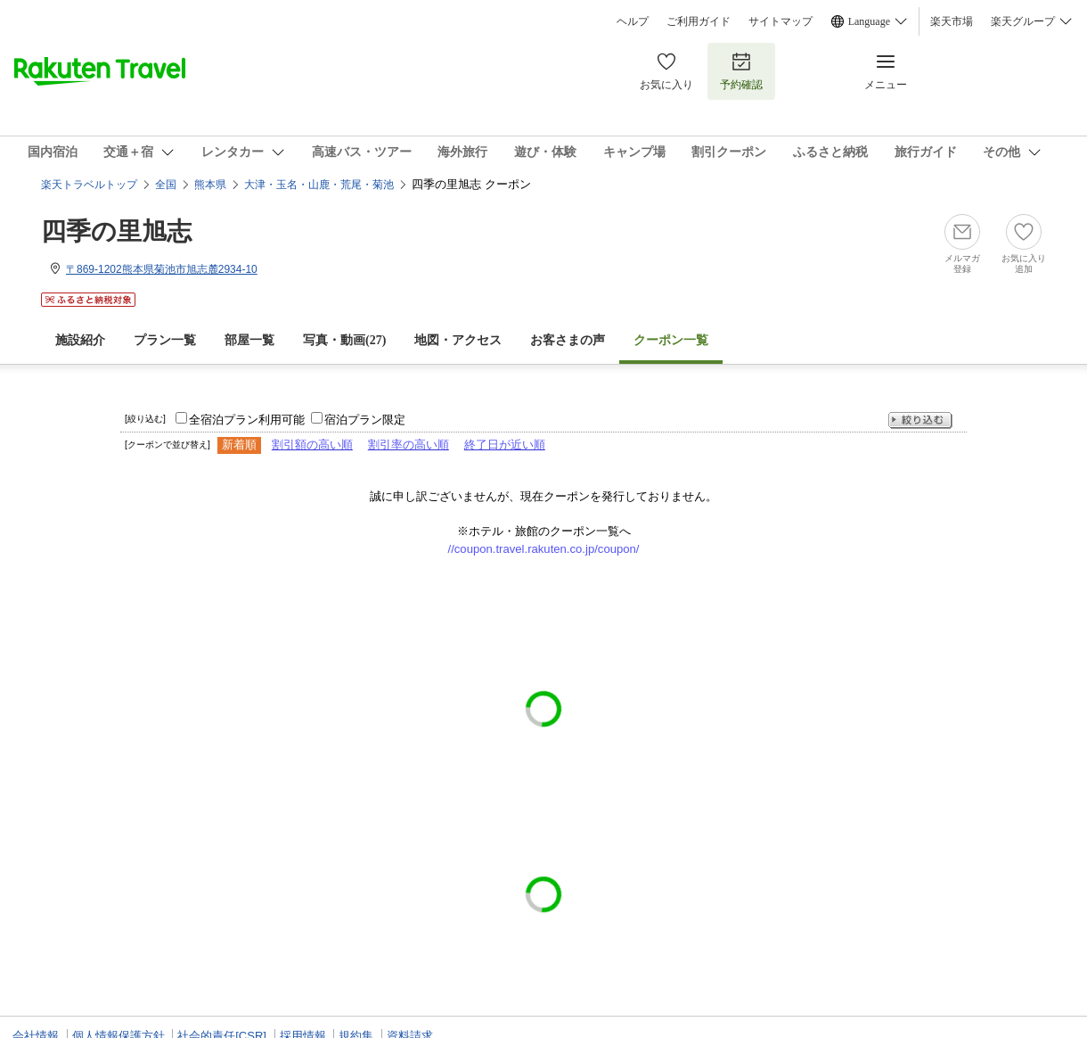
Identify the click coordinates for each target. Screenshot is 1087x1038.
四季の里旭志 (116, 231)
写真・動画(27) (344, 340)
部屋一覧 (249, 340)
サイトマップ (780, 21)
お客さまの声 (567, 340)
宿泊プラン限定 (364, 419)
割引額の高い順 (312, 444)
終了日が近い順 (504, 444)
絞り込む (920, 420)
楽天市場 (951, 21)
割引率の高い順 (408, 444)
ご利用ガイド (698, 21)
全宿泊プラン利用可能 (247, 419)
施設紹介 (80, 340)
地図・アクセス (458, 340)
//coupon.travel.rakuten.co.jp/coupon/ (544, 549)
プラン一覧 (165, 340)
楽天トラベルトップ (89, 184)
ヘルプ (633, 21)
